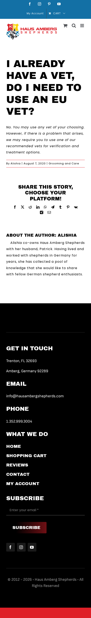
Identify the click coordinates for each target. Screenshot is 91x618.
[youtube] (32, 547)
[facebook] (10, 547)
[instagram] (21, 547)
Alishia (16, 163)
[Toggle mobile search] (74, 25)
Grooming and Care (64, 163)
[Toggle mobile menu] (82, 25)
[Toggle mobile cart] (65, 25)
